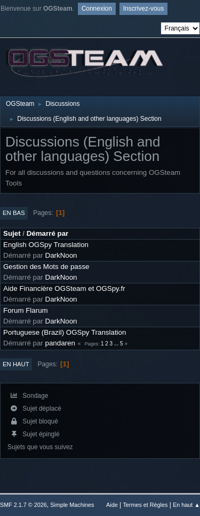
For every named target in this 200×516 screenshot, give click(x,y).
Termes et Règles (145, 505)
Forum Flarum (25, 310)
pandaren (60, 343)
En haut (16, 364)
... (117, 343)
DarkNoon (61, 255)
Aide (112, 505)
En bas (14, 213)
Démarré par (48, 233)
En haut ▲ (186, 505)
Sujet (12, 233)
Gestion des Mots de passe (46, 267)
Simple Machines (72, 505)
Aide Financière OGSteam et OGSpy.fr (64, 288)
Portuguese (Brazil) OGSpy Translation (64, 332)
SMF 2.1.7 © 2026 (23, 505)
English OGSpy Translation (46, 245)
